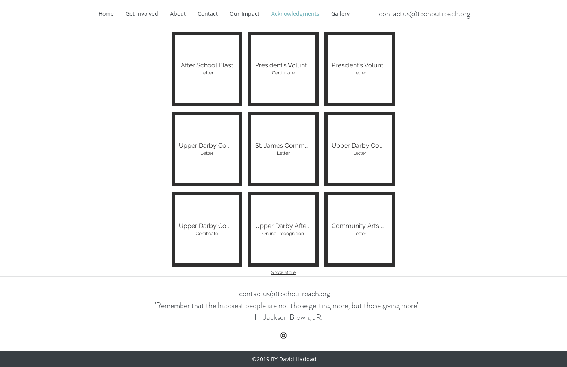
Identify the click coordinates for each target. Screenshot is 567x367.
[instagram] (283, 335)
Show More (283, 272)
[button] (207, 69)
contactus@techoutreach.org (424, 13)
